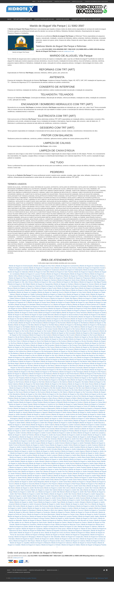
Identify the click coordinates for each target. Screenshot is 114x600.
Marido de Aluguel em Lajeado (83, 508)
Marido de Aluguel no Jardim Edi (51, 441)
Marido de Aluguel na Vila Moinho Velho (78, 361)
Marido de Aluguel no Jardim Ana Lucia (26, 416)
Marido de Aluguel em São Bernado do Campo (78, 520)
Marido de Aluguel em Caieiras (75, 541)
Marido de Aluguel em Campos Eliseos (92, 266)
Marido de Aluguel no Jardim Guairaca (86, 445)
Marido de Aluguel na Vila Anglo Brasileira (33, 321)
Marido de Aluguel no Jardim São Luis (25, 492)
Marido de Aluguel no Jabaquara (74, 410)
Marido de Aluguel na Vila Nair (23, 365)
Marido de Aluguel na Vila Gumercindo (20, 347)
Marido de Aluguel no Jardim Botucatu (92, 422)
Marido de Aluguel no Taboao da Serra (79, 528)
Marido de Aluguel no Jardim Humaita (45, 449)
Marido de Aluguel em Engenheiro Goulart (91, 268)
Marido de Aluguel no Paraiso (60, 512)
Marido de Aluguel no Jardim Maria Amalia (49, 457)
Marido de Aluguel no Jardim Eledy (73, 441)
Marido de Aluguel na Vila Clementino (39, 333)
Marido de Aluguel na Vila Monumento (32, 363)
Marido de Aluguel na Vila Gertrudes (87, 347)
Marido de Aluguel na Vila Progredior (86, 378)
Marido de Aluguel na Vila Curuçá (86, 335)
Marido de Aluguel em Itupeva (30, 545)
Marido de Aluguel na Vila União (31, 394)
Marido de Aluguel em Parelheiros (52, 276)
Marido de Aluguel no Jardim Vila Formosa (34, 506)
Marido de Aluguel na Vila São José (73, 388)
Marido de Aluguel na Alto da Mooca (21, 396)
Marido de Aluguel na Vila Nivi (88, 365)
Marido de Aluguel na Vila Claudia (63, 331)
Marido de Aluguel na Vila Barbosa (78, 323)
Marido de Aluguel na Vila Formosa (93, 345)
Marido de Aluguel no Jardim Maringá (56, 459)
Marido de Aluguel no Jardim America (39, 414)
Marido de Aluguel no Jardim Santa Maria (58, 481)
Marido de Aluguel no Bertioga (35, 534)
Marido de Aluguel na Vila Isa (27, 355)
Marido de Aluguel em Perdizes (95, 276)
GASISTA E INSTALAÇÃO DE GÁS (62, 1)
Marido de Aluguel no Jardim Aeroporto (85, 412)
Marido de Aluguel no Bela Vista (81, 290)
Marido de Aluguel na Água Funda (45, 288)
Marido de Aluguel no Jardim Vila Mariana (62, 506)
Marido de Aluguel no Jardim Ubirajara (73, 502)
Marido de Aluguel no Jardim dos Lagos (26, 441)
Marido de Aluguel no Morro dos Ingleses (50, 510)
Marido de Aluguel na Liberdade (25, 304)
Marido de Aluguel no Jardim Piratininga (34, 473)
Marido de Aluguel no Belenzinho (88, 398)
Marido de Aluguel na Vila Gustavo (55, 341)
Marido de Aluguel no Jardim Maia (69, 455)
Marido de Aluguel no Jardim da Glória (64, 433)
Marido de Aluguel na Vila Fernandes (42, 345)
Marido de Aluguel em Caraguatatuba (77, 534)
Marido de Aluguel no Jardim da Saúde (74, 435)
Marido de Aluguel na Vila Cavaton (41, 331)
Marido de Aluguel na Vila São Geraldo (48, 388)
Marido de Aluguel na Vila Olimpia (78, 369)
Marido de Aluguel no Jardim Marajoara (22, 457)
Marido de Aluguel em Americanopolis (21, 266)
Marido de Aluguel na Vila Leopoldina (43, 357)
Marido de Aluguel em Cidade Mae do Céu (78, 296)
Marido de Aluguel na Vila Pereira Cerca (93, 373)
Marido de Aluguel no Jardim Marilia (32, 459)
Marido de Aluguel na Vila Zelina (73, 394)
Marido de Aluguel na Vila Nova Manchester (41, 514)
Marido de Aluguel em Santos (57, 522)
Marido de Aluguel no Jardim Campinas (93, 424)
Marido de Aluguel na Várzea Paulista (85, 543)
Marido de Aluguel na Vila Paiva (24, 372)
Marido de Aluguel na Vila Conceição (63, 333)
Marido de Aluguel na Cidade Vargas (19, 300)
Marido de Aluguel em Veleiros (30, 286)
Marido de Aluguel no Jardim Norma (63, 463)
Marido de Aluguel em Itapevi (25, 539)
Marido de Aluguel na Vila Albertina (19, 316)
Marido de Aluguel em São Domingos (93, 280)
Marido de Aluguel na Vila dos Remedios (80, 341)
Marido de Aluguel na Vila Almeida (90, 316)
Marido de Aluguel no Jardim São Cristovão (84, 488)
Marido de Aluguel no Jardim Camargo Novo (25, 426)
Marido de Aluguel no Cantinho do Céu (45, 404)
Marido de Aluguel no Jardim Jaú (47, 453)
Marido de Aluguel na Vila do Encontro (81, 339)
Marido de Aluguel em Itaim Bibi (39, 272)
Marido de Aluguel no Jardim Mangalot (93, 455)
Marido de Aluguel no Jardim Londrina (20, 455)
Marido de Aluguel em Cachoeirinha (67, 266)
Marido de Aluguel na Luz (44, 304)
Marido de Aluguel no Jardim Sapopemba (90, 494)
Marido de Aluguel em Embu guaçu (55, 528)
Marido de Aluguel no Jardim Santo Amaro (45, 486)
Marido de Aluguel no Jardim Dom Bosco (71, 439)
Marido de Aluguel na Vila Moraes (56, 363)
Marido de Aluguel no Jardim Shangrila (45, 496)
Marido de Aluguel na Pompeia (58, 308)
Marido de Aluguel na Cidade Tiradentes (91, 298)
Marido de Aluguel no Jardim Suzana (73, 498)
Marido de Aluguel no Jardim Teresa (49, 500)
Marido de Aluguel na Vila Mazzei (19, 329)
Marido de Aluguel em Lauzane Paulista (33, 274)
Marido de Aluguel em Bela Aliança (59, 290)
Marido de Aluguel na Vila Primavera (62, 378)
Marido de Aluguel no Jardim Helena (92, 447)
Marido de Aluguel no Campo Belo (95, 402)
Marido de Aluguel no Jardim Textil (73, 500)
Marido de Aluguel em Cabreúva (61, 543)
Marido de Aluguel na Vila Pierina (40, 376)
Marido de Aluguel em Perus (18, 278)
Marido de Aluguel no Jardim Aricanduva (57, 418)
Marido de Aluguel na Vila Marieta (65, 306)
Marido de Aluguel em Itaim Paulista (61, 272)
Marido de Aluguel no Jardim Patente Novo (47, 467)
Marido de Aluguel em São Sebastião (48, 536)
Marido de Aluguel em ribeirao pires (92, 524)
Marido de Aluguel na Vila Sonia (88, 390)
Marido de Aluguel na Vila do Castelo (56, 339)
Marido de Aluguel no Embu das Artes (67, 539)
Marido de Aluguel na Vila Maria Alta (57, 359)
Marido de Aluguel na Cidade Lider (52, 296)
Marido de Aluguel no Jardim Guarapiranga (41, 447)
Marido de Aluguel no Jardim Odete (86, 463)
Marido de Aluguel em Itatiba (71, 545)
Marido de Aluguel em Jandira (44, 539)
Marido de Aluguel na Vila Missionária (53, 361)
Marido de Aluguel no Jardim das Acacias (48, 435)
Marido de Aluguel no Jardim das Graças (59, 437)
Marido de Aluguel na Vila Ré (34, 380)
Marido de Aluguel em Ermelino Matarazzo (23, 270)
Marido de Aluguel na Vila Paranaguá (71, 372)
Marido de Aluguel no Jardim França (37, 445)
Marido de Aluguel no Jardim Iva (96, 451)
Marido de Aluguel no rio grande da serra (31, 532)
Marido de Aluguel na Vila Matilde (19, 327)
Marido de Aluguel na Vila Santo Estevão (64, 386)
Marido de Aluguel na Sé (16, 314)
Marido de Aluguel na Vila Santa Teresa (80, 384)
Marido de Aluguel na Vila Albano (94, 314)
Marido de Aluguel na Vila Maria (34, 359)
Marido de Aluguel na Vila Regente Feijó (57, 380)
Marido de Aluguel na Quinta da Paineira (53, 310)
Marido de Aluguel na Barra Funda (36, 290)
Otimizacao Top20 (103, 578)
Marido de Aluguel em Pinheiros (38, 278)
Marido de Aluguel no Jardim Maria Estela (77, 457)
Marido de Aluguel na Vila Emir (27, 343)
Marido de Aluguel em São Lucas (45, 282)
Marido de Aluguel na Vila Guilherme (86, 349)
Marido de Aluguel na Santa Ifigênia (49, 312)
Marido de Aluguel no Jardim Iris (25, 451)
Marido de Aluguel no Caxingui (58, 406)
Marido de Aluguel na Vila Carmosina (92, 329)
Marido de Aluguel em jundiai (18, 526)
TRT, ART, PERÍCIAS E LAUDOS (45, 1)
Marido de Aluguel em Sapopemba (42, 284)
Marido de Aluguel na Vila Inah (83, 351)
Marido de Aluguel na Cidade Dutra (54, 294)
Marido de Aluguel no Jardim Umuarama (28, 504)
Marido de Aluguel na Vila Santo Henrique (91, 386)
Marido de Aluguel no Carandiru (94, 404)
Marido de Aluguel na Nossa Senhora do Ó (86, 304)
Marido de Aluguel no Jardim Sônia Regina (23, 498)
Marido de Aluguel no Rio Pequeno (46, 484)
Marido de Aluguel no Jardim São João (70, 490)
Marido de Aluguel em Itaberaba (18, 272)
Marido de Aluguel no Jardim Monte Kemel (59, 461)
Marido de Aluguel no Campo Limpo (67, 514)
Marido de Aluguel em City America (66, 268)
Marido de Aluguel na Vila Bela (24, 325)
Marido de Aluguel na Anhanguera (90, 288)
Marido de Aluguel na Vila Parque (94, 372)
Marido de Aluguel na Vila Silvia (24, 390)
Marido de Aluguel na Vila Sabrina (56, 382)
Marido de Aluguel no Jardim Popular (60, 473)
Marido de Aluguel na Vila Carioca (69, 329)
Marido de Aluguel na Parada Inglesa (89, 306)
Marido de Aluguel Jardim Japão (88, 516)
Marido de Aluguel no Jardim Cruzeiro (39, 433)
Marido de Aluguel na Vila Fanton (19, 345)
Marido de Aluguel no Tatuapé (81, 481)
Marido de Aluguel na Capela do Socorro (51, 292)
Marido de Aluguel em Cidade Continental (29, 294)
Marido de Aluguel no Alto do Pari (70, 396)
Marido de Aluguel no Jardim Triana (26, 502)
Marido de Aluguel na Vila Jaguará (70, 355)
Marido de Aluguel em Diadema (52, 520)
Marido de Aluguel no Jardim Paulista (74, 467)
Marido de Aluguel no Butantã (53, 402)
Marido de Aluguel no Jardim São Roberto (35, 494)
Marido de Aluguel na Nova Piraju (40, 516)
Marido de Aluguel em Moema (79, 274)
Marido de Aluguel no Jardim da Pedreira (21, 435)
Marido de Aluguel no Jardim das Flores (32, 437)
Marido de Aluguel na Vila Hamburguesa (40, 351)
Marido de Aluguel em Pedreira (74, 276)
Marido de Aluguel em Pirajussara (79, 278)
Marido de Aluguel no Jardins (63, 508)
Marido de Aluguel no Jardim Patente (21, 467)
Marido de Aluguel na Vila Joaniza (92, 355)
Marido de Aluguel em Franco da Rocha (57, 532)
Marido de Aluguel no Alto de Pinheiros (46, 396)
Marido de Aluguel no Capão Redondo (71, 404)
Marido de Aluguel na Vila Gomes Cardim (37, 349)
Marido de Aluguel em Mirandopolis (58, 274)
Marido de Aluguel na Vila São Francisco (22, 388)
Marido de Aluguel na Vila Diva (34, 339)
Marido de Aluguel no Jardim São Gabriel (44, 490)
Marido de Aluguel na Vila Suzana (34, 392)
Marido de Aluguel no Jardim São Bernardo (29, 488)
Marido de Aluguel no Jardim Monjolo (32, 461)
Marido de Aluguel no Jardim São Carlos (57, 488)
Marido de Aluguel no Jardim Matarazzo (84, 418)
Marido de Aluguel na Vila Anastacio (82, 319)
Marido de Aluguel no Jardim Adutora (60, 412)
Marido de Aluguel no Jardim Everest (52, 443)
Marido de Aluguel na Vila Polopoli (87, 376)
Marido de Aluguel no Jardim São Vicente (63, 494)
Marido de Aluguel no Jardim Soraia (49, 498)
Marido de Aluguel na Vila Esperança (72, 343)
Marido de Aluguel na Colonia (41, 300)
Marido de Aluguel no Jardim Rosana (86, 477)
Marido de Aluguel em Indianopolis (71, 270)
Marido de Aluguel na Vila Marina (29, 310)
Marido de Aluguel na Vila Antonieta (58, 321)
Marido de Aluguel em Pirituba (64, 431)
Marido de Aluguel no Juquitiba (19, 543)
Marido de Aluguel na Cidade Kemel (29, 296)
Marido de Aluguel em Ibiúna (95, 541)
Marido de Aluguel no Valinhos (87, 526)
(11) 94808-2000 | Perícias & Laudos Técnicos (23, 578)
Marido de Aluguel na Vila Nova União (54, 369)
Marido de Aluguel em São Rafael (19, 284)
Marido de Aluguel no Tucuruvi (73, 510)
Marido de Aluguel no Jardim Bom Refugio (39, 422)
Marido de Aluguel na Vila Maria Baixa (82, 359)
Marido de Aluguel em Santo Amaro (69, 280)
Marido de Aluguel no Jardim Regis (89, 475)
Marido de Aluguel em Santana (46, 280)
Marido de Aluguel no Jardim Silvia (69, 496)
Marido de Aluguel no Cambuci (73, 402)
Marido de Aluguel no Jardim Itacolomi (48, 451)
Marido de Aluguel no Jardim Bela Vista (86, 420)
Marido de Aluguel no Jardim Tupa (49, 502)
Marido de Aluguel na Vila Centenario (87, 331)
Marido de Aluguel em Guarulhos (25, 524)
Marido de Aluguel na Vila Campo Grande (44, 329)
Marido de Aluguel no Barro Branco (46, 398)
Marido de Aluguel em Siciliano (63, 284)
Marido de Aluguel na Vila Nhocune (67, 365)
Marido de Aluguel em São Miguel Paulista (93, 282)
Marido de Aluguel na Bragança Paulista (93, 545)
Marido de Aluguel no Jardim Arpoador (63, 518)
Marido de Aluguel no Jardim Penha (80, 469)
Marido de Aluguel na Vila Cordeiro (40, 335)
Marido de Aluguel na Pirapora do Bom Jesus (50, 541)
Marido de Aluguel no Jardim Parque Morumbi (91, 465)
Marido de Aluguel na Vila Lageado (19, 357)
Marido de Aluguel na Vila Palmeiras (46, 372)
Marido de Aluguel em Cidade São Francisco (35, 298)
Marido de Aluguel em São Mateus (68, 282)
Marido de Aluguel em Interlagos (93, 270)
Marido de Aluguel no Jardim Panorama (39, 465)
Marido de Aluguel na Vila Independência (33, 353)
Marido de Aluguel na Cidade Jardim (78, 294)
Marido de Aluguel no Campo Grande (20, 404)
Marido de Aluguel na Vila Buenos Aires (43, 327)
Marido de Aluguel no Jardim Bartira (61, 420)
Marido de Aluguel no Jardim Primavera (85, 473)
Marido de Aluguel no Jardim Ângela (75, 416)
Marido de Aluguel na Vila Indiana (57, 353)
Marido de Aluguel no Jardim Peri (32, 471)
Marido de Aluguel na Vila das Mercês (87, 337)
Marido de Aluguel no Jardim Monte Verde (87, 461)
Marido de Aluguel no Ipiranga (53, 410)
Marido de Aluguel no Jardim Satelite (20, 496)
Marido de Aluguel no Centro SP (80, 406)
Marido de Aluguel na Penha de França (35, 308)
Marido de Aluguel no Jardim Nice (39, 463)
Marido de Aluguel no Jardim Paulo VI (28, 469)
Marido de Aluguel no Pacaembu (39, 512)
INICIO (33, 1)
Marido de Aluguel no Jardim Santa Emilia (40, 479)
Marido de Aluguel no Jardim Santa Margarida (29, 481)
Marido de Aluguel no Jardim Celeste (93, 428)
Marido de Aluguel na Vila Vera (52, 394)
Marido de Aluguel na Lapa (79, 302)
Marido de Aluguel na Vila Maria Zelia (53, 286)
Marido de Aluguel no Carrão (19, 406)
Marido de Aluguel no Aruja (45, 524)
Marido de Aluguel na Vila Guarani (62, 349)
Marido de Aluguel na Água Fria (23, 288)
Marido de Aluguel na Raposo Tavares (79, 310)
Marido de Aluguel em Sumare (84, 284)
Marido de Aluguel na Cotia (68, 526)
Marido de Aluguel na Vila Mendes (80, 353)
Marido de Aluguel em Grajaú (23, 408)
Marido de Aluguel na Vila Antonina (82, 321)
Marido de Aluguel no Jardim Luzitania (45, 455)
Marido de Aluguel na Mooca (63, 304)
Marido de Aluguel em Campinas (32, 528)
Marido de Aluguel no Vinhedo (51, 545)
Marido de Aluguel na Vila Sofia (67, 390)
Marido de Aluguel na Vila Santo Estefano (37, 386)
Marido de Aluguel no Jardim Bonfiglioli (66, 422)
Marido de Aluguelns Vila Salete (78, 382)
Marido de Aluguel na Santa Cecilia (26, 312)
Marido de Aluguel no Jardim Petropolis (81, 471)
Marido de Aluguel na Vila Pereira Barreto (66, 373)
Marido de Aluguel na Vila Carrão (18, 331)
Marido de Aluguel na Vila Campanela (93, 327)
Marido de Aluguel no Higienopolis (44, 408)
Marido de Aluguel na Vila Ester (95, 343)
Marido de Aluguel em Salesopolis (79, 530)
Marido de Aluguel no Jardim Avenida (37, 420)
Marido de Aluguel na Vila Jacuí (48, 355)
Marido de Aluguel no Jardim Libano (92, 453)
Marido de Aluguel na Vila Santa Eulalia (31, 384)
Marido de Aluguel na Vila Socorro (45, 390)
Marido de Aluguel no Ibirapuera (91, 408)
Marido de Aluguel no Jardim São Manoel (52, 492)
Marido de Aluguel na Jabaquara (18, 373)
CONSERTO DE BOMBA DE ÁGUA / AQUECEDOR (96, 1)
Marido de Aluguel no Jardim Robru (62, 477)
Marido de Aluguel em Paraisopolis (29, 276)
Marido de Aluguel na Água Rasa (67, 288)
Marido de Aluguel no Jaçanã (18, 412)
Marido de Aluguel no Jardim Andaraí (51, 416)
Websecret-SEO (90, 578)
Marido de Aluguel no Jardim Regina (65, 475)
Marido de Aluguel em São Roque (24, 541)
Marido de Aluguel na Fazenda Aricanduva (87, 300)
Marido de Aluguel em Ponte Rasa (80, 308)
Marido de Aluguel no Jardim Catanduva (68, 428)
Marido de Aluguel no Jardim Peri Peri (56, 471)
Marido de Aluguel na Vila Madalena (88, 357)
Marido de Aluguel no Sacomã (24, 484)
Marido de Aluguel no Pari (89, 484)
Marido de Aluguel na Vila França (43, 347)
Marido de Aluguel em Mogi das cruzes (68, 524)
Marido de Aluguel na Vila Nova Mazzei (28, 369)
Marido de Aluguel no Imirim (33, 410)
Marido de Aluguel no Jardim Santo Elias (73, 486)
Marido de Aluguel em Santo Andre (36, 522)
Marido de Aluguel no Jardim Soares (93, 496)
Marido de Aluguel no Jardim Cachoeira (67, 424)
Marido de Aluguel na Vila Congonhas (88, 333)
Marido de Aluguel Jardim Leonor (69, 453)
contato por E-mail (69, 51)
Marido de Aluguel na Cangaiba (27, 292)
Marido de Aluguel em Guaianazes (48, 270)
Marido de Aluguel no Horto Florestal (67, 408)
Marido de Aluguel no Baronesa (24, 398)
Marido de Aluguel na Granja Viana (39, 302)
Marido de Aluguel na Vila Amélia (35, 319)
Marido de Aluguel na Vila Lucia (66, 357)
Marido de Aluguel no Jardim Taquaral (25, 500)
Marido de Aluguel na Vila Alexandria (66, 316)
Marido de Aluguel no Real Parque (69, 484)
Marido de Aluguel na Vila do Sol (33, 341)
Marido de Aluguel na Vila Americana (58, 319)
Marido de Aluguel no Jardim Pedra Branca (54, 469)
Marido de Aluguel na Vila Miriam (29, 361)
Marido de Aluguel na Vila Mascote (42, 316)
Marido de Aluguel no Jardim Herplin (20, 449)
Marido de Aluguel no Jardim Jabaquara (23, 453)
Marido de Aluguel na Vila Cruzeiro (64, 335)
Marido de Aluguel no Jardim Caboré (42, 424)
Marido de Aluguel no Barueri (32, 520)
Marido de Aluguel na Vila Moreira (78, 363)
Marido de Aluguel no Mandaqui (25, 510)
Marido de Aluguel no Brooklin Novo (78, 400)
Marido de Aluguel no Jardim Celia (18, 431)
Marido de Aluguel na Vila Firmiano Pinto (68, 345)
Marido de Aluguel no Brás (57, 400)
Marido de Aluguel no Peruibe (55, 534)
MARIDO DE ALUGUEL (77, 1)
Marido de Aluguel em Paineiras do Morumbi (40, 306)
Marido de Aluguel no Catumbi (38, 406)
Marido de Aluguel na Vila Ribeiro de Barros (85, 380)
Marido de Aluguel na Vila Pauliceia (40, 373)
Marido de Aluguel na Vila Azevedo (55, 323)
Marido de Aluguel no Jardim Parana (64, 465)
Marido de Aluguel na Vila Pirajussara (64, 376)
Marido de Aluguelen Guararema (57, 530)
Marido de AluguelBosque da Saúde (36, 400)
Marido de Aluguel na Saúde (97, 312)
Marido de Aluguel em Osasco (77, 522)
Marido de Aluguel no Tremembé (95, 510)
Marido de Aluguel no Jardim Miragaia (85, 437)
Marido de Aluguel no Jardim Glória (61, 445)
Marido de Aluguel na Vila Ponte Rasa (37, 378)
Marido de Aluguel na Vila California (68, 327)
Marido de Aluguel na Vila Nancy (44, 365)
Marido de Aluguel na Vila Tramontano (81, 392)
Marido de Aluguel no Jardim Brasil (19, 424)
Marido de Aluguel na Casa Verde (75, 292)
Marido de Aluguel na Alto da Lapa (95, 394)
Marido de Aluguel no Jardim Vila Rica (88, 506)
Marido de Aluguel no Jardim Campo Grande (54, 426)
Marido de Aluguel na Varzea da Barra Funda (69, 314)
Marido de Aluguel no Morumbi (18, 512)
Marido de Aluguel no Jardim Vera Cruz (78, 504)
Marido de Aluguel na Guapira (60, 302)
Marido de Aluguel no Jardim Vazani (53, 504)
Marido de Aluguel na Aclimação (76, 286)
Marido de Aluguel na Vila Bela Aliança (47, 325)
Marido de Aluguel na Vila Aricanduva (30, 323)
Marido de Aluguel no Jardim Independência (72, 449)
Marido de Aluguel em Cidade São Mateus (64, 298)
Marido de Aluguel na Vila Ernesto (48, 343)
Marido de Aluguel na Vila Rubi (34, 382)
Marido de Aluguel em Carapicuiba (72, 536)
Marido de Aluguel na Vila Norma (18, 516)
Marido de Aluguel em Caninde (18, 268)
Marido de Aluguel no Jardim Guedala (68, 447)
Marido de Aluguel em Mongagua (25, 536)
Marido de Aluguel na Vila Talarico (57, 392)
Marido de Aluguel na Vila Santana (56, 384)
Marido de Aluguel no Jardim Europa (28, 443)
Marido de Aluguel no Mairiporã (40, 543)
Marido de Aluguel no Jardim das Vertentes (43, 439)
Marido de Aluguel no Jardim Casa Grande (40, 428)
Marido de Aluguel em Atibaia (80, 532)
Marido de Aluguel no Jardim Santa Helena (68, 479)
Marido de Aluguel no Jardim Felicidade (78, 443)
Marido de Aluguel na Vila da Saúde (36, 337)
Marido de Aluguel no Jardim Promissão (92, 514)
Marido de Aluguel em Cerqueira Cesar (41, 268)
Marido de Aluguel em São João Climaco (20, 282)
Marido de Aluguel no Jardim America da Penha (67, 414)
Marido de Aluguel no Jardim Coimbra (87, 431)
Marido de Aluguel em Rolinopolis (25, 280)
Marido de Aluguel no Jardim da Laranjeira (91, 433)
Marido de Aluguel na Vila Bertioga (71, 325)
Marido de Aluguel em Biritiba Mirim (34, 530)
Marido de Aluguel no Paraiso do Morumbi (84, 512)
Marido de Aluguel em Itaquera (84, 272)
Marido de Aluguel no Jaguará (95, 410)
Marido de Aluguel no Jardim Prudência (40, 475)
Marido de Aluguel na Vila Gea (65, 347)
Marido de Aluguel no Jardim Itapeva (73, 451)
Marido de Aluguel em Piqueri (58, 278)
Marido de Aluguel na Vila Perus (18, 376)
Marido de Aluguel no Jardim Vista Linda (40, 508)
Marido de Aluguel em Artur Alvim (44, 266)
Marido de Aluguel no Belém (68, 398)
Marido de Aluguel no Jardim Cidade (42, 431)
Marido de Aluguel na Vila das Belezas (61, 337)
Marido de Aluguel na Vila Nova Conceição (69, 367)
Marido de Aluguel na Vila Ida (63, 351)
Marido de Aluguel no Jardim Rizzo (39, 477)
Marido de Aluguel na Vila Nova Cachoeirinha (40, 367)
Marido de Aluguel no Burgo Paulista (30, 402)
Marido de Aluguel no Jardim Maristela (81, 459)
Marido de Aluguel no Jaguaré (37, 412)
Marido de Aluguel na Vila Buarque (94, 325)
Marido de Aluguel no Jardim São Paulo (78, 492)
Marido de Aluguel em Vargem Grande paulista (43, 526)
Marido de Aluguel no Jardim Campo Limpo (83, 426)
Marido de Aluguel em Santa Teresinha (74, 312)
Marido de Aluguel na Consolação (62, 300)
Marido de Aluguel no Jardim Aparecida (31, 418)
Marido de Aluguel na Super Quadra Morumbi (39, 314)
